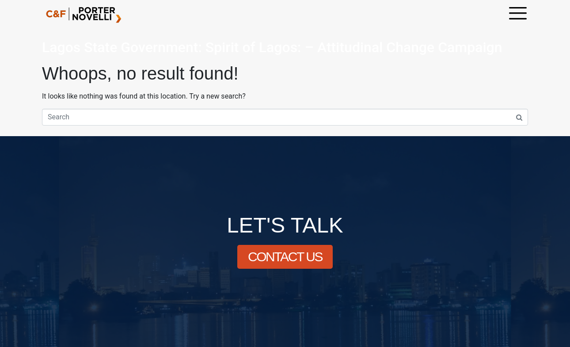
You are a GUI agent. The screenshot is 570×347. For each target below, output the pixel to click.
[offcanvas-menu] (518, 14)
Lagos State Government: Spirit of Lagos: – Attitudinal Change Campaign (272, 47)
